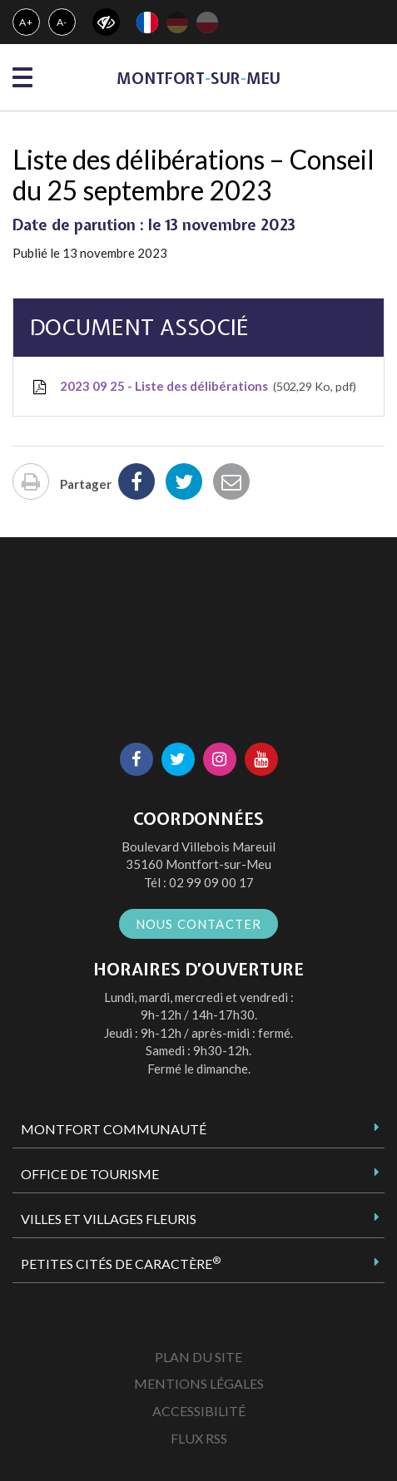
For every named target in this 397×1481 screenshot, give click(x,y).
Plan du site (198, 1357)
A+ (26, 22)
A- (62, 22)
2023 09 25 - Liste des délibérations (193, 386)
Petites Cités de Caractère (121, 1263)
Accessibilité (199, 1411)
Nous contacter (199, 923)
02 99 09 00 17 (211, 882)
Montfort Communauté (113, 1129)
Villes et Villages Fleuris (108, 1219)
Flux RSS (199, 1438)
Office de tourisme (90, 1174)
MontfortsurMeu (198, 78)
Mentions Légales (199, 1383)
